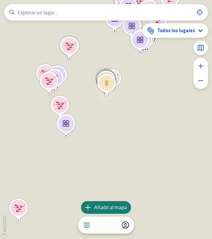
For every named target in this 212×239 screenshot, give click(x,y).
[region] (106, 119)
